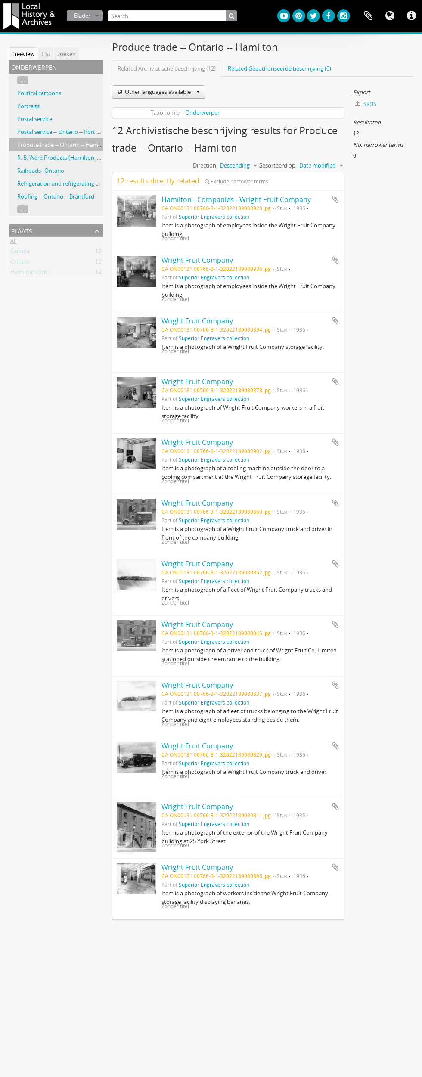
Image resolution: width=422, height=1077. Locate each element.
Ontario (20, 263)
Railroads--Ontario (40, 170)
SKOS (365, 104)
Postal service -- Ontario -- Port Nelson (66, 132)
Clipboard (368, 16)
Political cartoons (39, 93)
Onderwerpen (203, 112)
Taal (389, 16)
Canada (20, 253)
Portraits (28, 106)
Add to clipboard (335, 199)
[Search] (172, 15)
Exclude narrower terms (236, 181)
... (23, 80)
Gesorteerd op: (277, 165)
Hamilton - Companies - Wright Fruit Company (236, 199)
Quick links (411, 16)
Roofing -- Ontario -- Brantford (55, 196)
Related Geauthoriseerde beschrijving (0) (279, 68)
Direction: (205, 165)
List (45, 54)
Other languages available (162, 92)
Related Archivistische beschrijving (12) (167, 68)
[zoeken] (231, 15)
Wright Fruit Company (197, 260)
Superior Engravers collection (214, 216)
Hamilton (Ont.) (30, 273)
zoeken (66, 54)
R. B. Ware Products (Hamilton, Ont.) (63, 157)
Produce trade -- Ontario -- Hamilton (63, 145)
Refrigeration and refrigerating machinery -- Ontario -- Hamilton (98, 183)
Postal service (34, 119)
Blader (82, 15)
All (13, 242)
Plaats (21, 230)
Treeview (23, 54)
